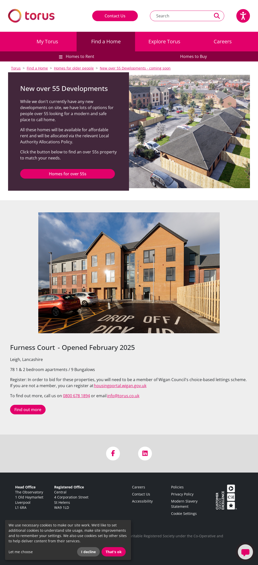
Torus (16, 68)
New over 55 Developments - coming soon (135, 68)
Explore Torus (164, 41)
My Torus (47, 41)
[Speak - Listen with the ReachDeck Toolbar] (243, 16)
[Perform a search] (217, 16)
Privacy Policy (182, 494)
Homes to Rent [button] (79, 56)
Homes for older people (74, 68)
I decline (88, 551)
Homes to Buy (193, 56)
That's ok (114, 551)
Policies (177, 487)
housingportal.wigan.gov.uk (120, 385)
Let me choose (21, 551)
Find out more (27, 409)
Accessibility (142, 501)
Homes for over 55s (67, 174)
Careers (223, 41)
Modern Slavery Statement (184, 504)
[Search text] (180, 16)
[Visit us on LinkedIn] (145, 453)
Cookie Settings (184, 513)
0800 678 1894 (76, 395)
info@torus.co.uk (123, 395)
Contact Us (115, 16)
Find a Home (106, 41)
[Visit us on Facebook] (113, 453)
